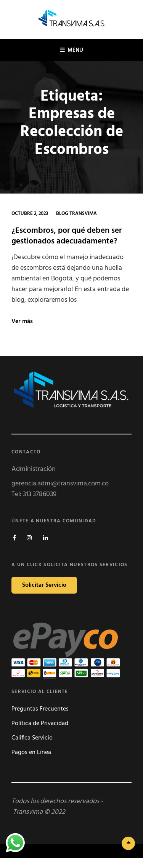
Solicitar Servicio (44, 585)
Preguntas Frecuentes (40, 709)
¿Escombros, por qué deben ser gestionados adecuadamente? (66, 236)
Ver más (22, 322)
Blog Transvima (76, 214)
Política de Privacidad (39, 723)
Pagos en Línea (31, 752)
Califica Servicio (32, 738)
